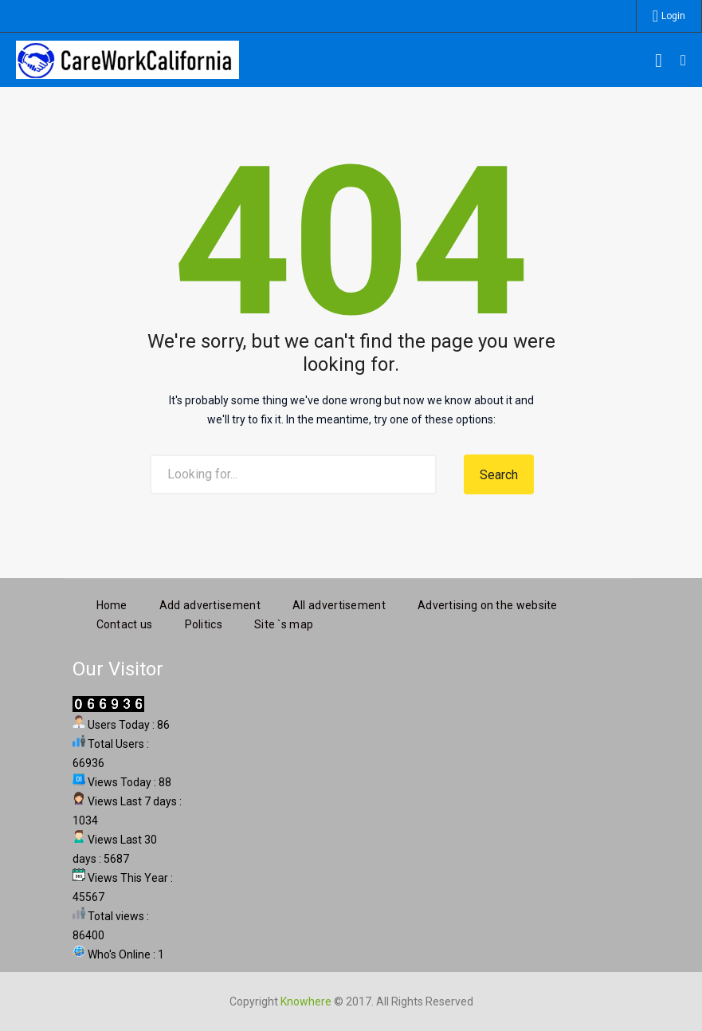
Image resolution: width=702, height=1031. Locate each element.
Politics (203, 622)
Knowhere (305, 999)
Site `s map (283, 622)
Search (499, 474)
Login (673, 16)
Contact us (124, 622)
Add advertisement (210, 602)
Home (111, 602)
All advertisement (339, 602)
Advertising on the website (488, 602)
